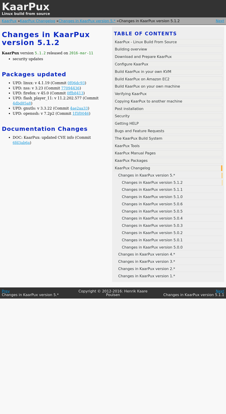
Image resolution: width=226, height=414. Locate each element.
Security (122, 116)
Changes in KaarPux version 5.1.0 (152, 197)
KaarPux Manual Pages (135, 153)
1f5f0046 (81, 113)
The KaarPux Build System (138, 138)
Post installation (129, 109)
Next (220, 21)
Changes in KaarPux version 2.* (146, 269)
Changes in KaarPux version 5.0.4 (152, 218)
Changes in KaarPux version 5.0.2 (152, 233)
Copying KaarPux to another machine (148, 101)
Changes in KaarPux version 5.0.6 (152, 204)
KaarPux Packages (131, 160)
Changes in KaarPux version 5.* (87, 21)
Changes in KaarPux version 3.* (146, 261)
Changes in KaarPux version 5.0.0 (152, 247)
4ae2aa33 (79, 108)
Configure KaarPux (131, 64)
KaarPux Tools (127, 146)
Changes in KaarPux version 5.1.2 (152, 182)
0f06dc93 (76, 83)
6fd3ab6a (21, 143)
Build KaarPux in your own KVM (143, 71)
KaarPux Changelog (37, 21)
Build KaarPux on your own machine (147, 86)
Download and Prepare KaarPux (143, 57)
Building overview (131, 49)
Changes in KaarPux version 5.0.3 (152, 225)
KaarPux (25, 7)
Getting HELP (127, 123)
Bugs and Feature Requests (139, 131)
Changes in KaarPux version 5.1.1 (152, 189)
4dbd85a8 (22, 103)
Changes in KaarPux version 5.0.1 (152, 240)
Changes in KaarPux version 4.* (146, 254)
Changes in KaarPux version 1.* (146, 276)
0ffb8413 (75, 93)
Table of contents (145, 33)
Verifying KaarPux (131, 94)
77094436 (70, 88)
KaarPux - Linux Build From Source (146, 42)
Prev (6, 291)
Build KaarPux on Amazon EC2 (142, 79)
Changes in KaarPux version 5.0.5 (152, 211)
